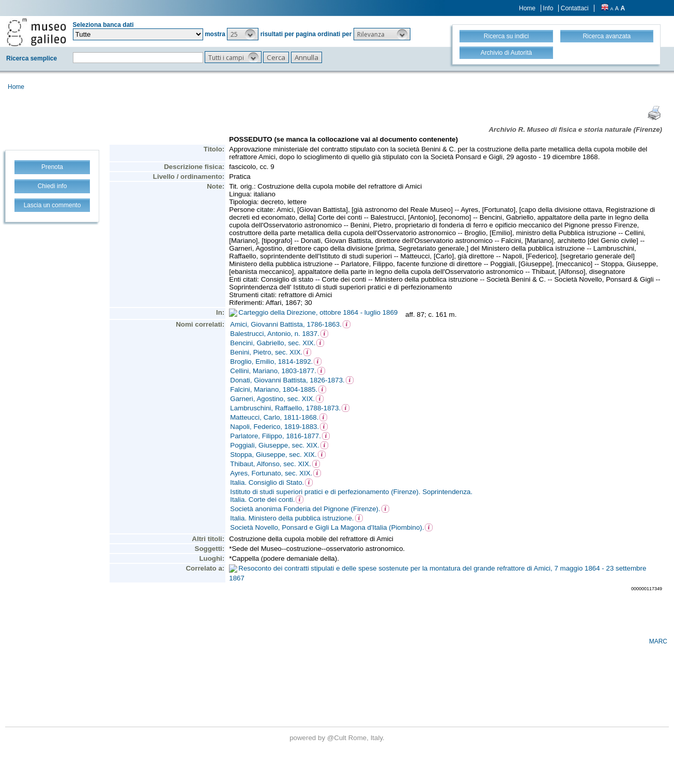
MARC (658, 641)
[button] (242, 34)
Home (527, 8)
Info (548, 8)
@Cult (337, 738)
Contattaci (575, 8)
